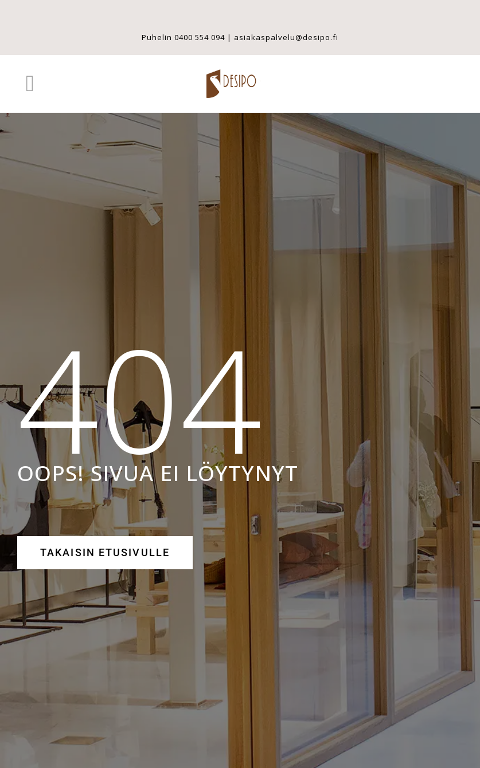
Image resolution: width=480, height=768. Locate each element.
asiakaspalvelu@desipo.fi (286, 37)
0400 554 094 (199, 37)
